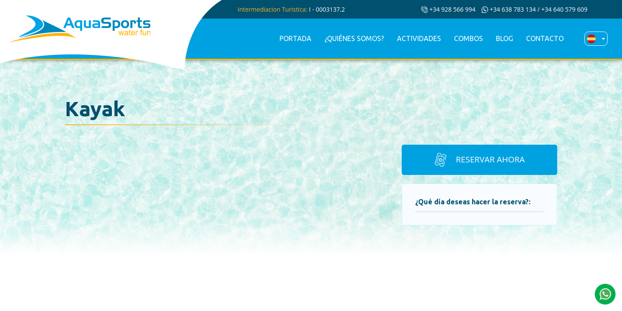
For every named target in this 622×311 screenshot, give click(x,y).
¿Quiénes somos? (354, 38)
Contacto (545, 38)
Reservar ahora (479, 160)
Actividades (419, 38)
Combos (468, 38)
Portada (295, 38)
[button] (605, 293)
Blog (504, 38)
